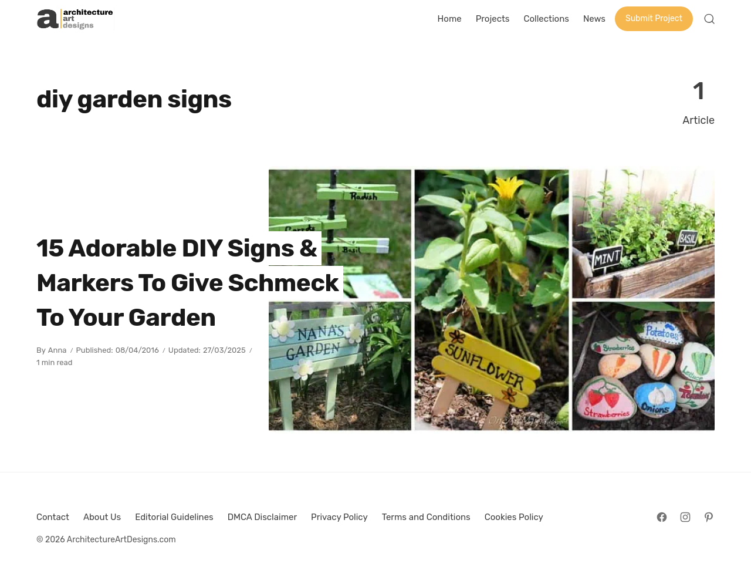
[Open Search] (709, 19)
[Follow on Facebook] (661, 517)
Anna (57, 350)
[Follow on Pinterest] (708, 517)
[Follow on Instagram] (685, 517)
